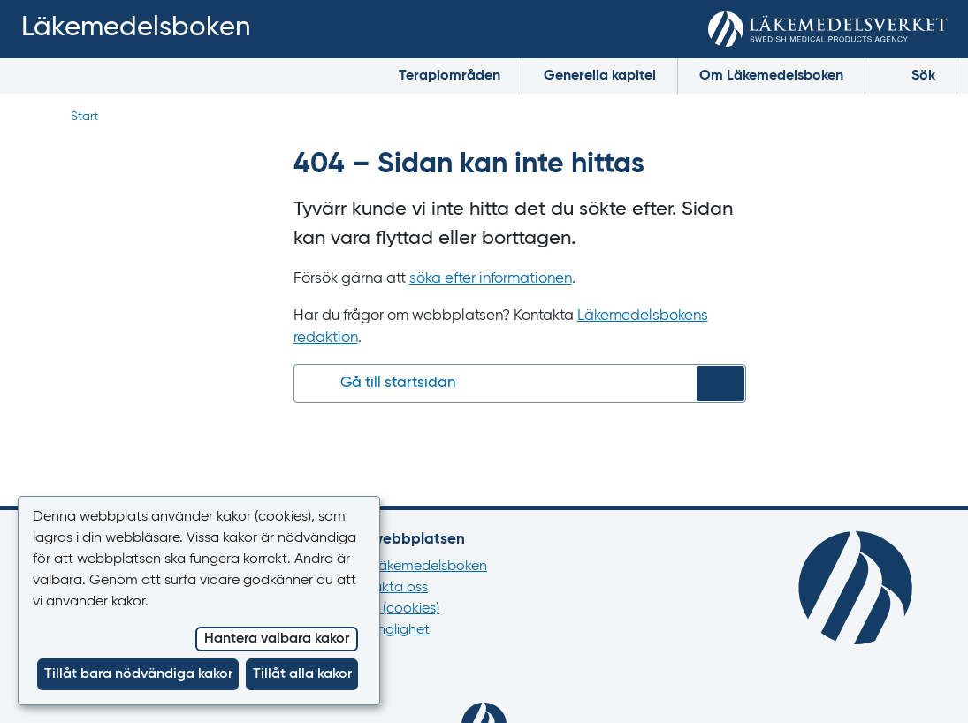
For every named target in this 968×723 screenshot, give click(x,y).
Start (84, 116)
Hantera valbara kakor (276, 639)
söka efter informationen (490, 278)
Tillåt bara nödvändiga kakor (138, 674)
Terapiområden (449, 76)
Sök (911, 74)
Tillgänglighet (387, 630)
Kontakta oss (386, 588)
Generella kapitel (600, 76)
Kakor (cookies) (391, 609)
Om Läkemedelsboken (771, 76)
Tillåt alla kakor (302, 674)
